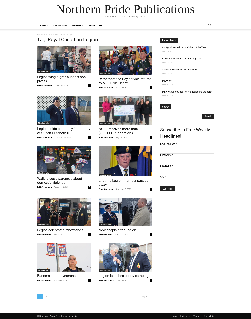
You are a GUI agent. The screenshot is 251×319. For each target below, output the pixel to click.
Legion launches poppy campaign (125, 276)
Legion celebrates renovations (60, 230)
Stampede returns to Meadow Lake (180, 69)
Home (40, 34)
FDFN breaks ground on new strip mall (182, 58)
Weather (77, 25)
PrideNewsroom (44, 85)
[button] (210, 25)
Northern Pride (44, 234)
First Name (166, 155)
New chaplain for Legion (117, 230)
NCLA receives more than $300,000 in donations (118, 131)
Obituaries (60, 25)
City (163, 176)
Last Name (166, 165)
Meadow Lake (43, 71)
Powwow (167, 80)
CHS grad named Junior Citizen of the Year (184, 47)
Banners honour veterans (56, 276)
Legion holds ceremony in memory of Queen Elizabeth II (63, 131)
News (43, 25)
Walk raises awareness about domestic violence (59, 181)
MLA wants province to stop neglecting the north (187, 92)
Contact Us (95, 25)
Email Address (168, 144)
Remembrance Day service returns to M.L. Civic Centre (125, 81)
